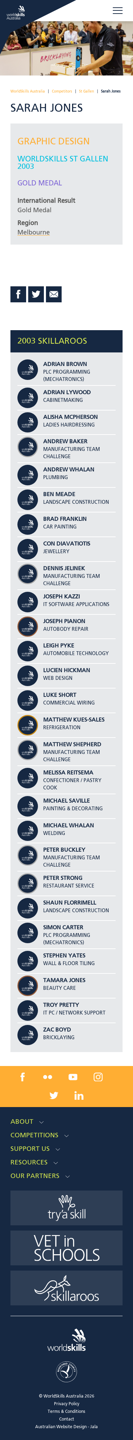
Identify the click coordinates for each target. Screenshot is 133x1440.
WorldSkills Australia (27, 91)
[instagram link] (98, 1076)
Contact (66, 1419)
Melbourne (33, 233)
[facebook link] (22, 1076)
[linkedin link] (79, 1095)
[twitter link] (54, 1095)
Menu (118, 10)
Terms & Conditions (66, 1412)
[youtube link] (73, 1076)
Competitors (62, 91)
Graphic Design (53, 141)
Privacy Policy (66, 1404)
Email (54, 294)
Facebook (18, 294)
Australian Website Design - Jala (66, 1427)
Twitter (36, 294)
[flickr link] (47, 1076)
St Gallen (86, 91)
